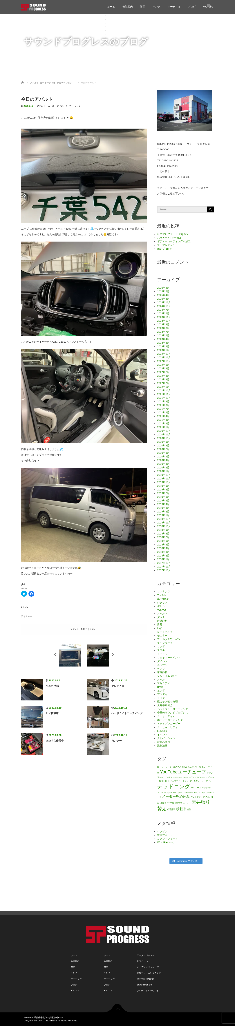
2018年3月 (163, 551)
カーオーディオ (55, 106)
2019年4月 (163, 504)
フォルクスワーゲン (168, 639)
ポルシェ (162, 606)
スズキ (161, 650)
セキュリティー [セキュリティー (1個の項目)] (175, 781)
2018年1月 (163, 559)
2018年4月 (163, 548)
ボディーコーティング (170, 719)
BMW (160, 686)
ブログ (192, 6)
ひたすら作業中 (55, 740)
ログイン (162, 831)
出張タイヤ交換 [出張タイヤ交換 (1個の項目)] (167, 803)
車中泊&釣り (164, 598)
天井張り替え (165, 705)
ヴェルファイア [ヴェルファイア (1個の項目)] (198, 797)
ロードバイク (165, 631)
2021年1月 (163, 427)
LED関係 (162, 730)
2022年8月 (163, 368)
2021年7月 (163, 408)
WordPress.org (165, 842)
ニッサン (162, 664)
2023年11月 (164, 317)
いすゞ (161, 628)
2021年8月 (163, 405)
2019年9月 (163, 485)
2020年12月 (164, 430)
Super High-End (144, 984)
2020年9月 (163, 441)
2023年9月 (163, 324)
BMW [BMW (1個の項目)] (184, 767)
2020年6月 (163, 452)
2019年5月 (163, 500)
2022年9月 (163, 364)
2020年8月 (163, 445)
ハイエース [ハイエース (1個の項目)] (196, 787)
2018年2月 (163, 555)
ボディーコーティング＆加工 (174, 241)
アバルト (41, 106)
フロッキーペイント (168, 657)
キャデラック (165, 642)
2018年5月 (163, 544)
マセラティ (163, 683)
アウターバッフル (145, 955)
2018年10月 (164, 526)
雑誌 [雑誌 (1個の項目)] (189, 809)
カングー (116, 740)
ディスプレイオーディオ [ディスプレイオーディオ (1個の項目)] (201, 781)
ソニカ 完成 (52, 685)
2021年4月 (163, 416)
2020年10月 (164, 438)
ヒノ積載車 (52, 713)
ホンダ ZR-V (164, 248)
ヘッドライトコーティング (126, 713)
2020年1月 (163, 471)
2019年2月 (163, 511)
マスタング (163, 591)
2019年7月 (163, 493)
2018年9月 (163, 529)
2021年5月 (163, 412)
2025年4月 (163, 295)
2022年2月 (163, 383)
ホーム (111, 6)
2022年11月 (164, 357)
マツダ (161, 646)
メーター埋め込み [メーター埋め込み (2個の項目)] (176, 796)
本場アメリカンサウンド (149, 973)
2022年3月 (163, 379)
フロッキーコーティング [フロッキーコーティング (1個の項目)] (194, 792)
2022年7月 (163, 372)
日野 (159, 624)
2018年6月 (163, 540)
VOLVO (161, 609)
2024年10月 (164, 306)
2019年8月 (163, 489)
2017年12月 (164, 562)
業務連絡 (162, 745)
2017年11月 (164, 566)
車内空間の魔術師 (145, 979)
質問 (142, 6)
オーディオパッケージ (148, 967)
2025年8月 (163, 287)
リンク (156, 6)
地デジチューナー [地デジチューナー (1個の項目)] (183, 803)
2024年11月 (164, 302)
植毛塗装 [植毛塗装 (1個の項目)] (171, 809)
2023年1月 (163, 350)
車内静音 (162, 672)
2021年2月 (163, 423)
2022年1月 (163, 386)
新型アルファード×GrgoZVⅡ (174, 234)
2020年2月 (163, 467)
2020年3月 (163, 463)
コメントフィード (167, 838)
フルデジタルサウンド (148, 990)
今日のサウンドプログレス (172, 712)
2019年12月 (164, 474)
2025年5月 (163, 291)
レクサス (162, 602)
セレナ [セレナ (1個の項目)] (186, 781)
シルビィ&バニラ (167, 675)
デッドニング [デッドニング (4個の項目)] (173, 786)
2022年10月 (164, 361)
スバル (161, 679)
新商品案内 (163, 741)
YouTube (113, 37)
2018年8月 (163, 533)
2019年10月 (164, 482)
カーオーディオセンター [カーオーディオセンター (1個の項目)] (194, 777)
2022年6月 (163, 375)
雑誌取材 (162, 620)
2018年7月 (163, 537)
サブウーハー (143, 961)
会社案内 (127, 6)
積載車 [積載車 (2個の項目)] (181, 809)
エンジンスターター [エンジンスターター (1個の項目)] (173, 777)
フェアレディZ (165, 245)
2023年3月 (163, 342)
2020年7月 (163, 449)
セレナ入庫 (117, 685)
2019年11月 (164, 478)
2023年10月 (164, 320)
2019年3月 (163, 507)
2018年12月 (164, 518)
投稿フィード (165, 835)
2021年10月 (164, 397)
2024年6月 (163, 313)
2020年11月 (164, 434)
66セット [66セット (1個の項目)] (161, 767)
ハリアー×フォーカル (169, 237)
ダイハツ (162, 661)
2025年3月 (163, 298)
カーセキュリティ (167, 727)
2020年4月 (163, 460)
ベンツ (161, 668)
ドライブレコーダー (168, 723)
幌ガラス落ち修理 (167, 701)
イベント (162, 734)
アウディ (162, 694)
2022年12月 (164, 353)
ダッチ (161, 617)
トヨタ (161, 697)
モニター (162, 635)
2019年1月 (163, 515)
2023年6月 (163, 335)
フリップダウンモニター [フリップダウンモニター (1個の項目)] (171, 792)
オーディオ (174, 6)
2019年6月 (163, 496)
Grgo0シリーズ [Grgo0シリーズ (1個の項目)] (194, 767)
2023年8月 (163, 328)
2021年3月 (163, 419)
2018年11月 (164, 522)
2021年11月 (164, 394)
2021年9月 (163, 401)
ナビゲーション (73, 106)
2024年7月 (163, 309)
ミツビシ (162, 653)
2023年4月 (163, 339)
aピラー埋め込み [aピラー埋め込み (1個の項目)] (173, 767)
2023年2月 (163, 346)
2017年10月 (164, 570)
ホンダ (161, 690)
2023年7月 (163, 331)
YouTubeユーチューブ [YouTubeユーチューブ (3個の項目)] (183, 771)
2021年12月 (164, 390)
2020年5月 (163, 456)
